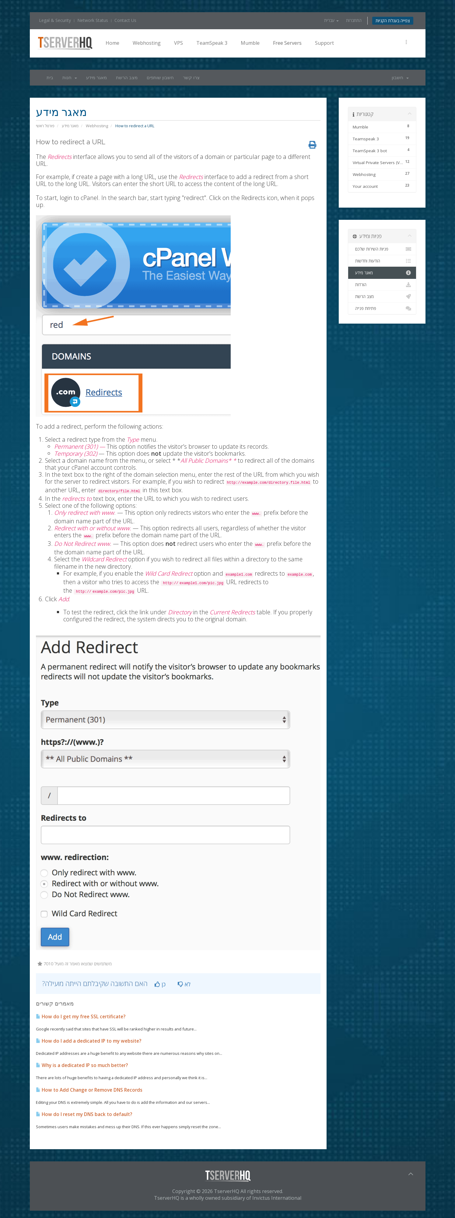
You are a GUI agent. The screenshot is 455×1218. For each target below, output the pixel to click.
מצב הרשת (127, 77)
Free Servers (287, 43)
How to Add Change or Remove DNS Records (89, 1085)
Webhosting (147, 43)
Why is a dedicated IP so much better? (82, 1060)
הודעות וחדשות (382, 261)
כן (160, 979)
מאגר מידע (96, 77)
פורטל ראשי (45, 125)
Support (324, 43)
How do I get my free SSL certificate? (80, 1012)
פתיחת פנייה (382, 308)
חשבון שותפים (160, 77)
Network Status (92, 20)
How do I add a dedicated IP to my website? (88, 1036)
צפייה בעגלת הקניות (393, 20)
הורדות (382, 284)
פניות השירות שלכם (382, 249)
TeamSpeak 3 (211, 43)
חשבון (400, 77)
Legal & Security (55, 20)
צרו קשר (191, 77)
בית (50, 77)
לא (184, 979)
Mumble (250, 43)
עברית (331, 20)
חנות (69, 77)
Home (112, 43)
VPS (178, 43)
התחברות (354, 20)
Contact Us (125, 20)
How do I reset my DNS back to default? (84, 1109)
